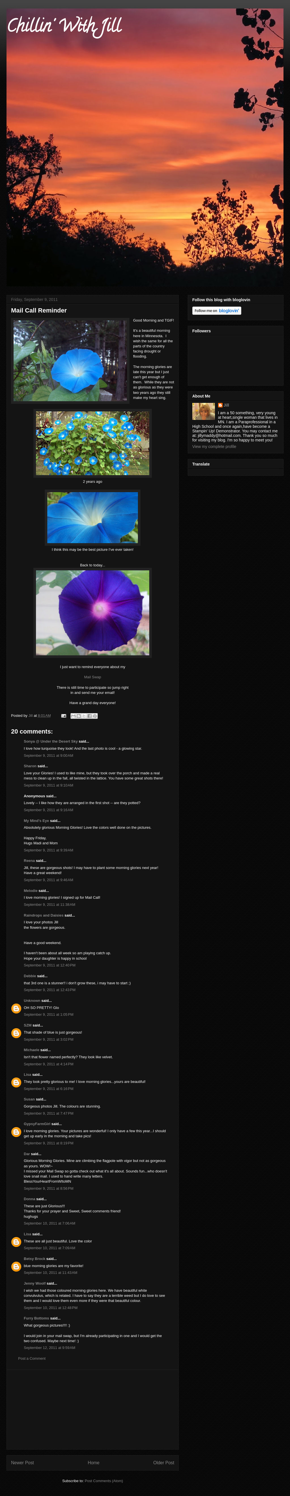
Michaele (31, 1050)
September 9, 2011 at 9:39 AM (48, 850)
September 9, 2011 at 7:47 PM (48, 1113)
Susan (29, 1099)
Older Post (163, 1462)
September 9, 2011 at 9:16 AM (48, 810)
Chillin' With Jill (63, 28)
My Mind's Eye (36, 821)
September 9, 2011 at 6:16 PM (48, 1089)
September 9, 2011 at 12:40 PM (49, 965)
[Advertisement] (92, 1409)
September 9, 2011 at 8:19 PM (48, 1143)
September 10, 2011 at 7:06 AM (49, 1223)
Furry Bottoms (36, 1318)
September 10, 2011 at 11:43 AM (50, 1272)
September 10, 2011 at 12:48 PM (51, 1308)
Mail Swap (92, 677)
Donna (29, 1199)
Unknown (32, 1000)
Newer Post (22, 1462)
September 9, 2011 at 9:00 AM (48, 755)
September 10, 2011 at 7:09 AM (49, 1248)
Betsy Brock (34, 1259)
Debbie (30, 976)
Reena (29, 860)
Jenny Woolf (35, 1283)
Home (94, 1462)
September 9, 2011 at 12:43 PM (49, 990)
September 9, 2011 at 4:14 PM (48, 1064)
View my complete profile (214, 446)
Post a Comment (32, 1358)
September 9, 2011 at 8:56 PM (48, 1188)
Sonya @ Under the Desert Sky (51, 741)
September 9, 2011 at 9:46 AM (48, 880)
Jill (226, 405)
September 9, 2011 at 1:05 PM (48, 1014)
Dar (27, 1154)
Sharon (30, 766)
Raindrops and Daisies (43, 915)
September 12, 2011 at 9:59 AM (49, 1348)
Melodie (30, 891)
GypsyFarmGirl (37, 1124)
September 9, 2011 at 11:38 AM (49, 904)
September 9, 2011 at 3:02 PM (48, 1039)
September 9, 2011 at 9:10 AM (48, 785)
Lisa (27, 1074)
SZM (27, 1025)
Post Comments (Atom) (104, 1481)
